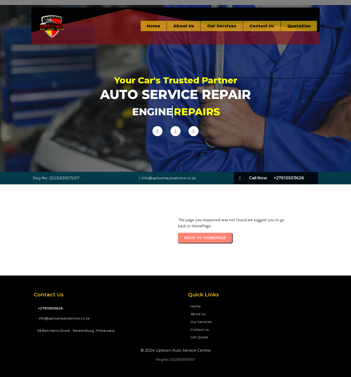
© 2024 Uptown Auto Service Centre (176, 350)
